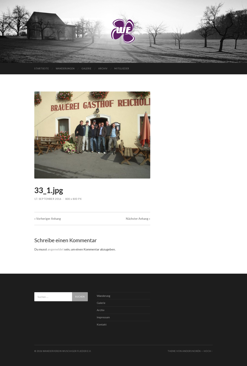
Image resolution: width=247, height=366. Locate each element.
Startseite (41, 68)
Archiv (103, 68)
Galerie (86, 68)
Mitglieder (121, 68)
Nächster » (138, 218)
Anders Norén (191, 351)
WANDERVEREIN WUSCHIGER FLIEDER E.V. (67, 351)
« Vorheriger (47, 218)
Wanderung (103, 295)
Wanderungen (65, 68)
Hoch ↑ (208, 351)
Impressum (103, 317)
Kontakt (102, 324)
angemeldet (56, 249)
